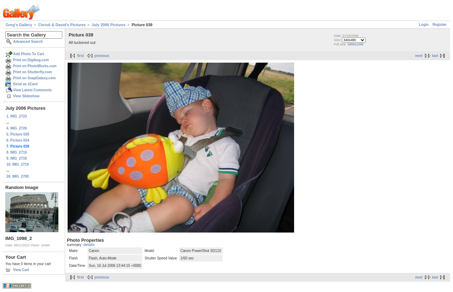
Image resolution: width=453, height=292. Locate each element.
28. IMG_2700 (17, 176)
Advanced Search (28, 42)
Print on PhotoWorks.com (35, 66)
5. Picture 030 (17, 134)
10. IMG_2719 (17, 164)
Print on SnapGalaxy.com (34, 78)
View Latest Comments (32, 90)
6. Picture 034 (17, 140)
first (80, 56)
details (89, 245)
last (435, 56)
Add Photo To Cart (28, 54)
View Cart (21, 270)
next (419, 56)
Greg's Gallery (19, 25)
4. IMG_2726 (16, 128)
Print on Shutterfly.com (32, 72)
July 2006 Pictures (109, 25)
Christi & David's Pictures (62, 25)
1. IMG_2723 (16, 116)
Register (439, 25)
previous (101, 56)
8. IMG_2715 (16, 152)
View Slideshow (26, 96)
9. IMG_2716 (16, 158)
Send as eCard (25, 84)
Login (424, 25)
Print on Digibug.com (31, 60)
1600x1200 (355, 44)
